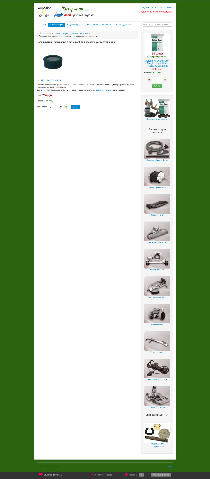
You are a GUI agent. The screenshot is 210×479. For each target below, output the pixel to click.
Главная (42, 25)
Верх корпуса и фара (157, 297)
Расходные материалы (157, 119)
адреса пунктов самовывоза (156, 11)
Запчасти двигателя (157, 187)
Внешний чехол (157, 215)
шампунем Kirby (103, 90)
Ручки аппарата (157, 352)
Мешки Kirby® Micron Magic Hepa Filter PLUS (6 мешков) (157, 63)
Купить (157, 86)
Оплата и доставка (123, 25)
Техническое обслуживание (99, 25)
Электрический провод (157, 379)
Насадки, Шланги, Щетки (157, 160)
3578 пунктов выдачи (102, 474)
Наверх (170, 466)
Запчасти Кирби (56, 25)
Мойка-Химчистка (157, 407)
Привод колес (157, 325)
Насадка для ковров (157, 242)
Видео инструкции (75, 25)
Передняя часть (157, 270)
